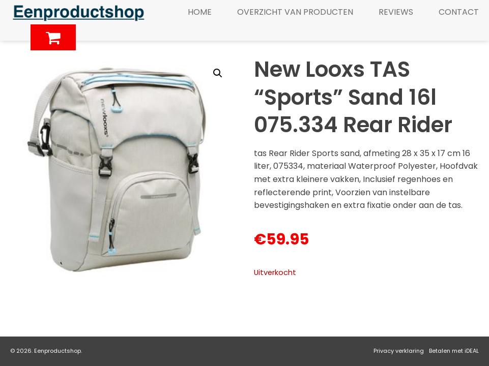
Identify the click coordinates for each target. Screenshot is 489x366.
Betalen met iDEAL (454, 351)
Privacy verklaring (398, 351)
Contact (459, 12)
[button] (218, 73)
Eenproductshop (57, 351)
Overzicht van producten (295, 12)
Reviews (396, 12)
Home (200, 12)
